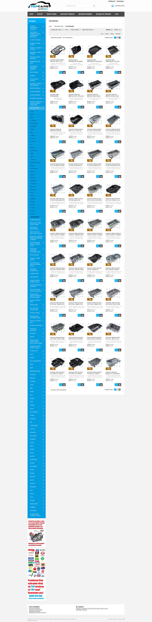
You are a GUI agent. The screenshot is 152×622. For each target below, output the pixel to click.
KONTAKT (40, 14)
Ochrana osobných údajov (35, 610)
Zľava (112, 34)
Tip (102, 34)
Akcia (106, 34)
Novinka (118, 34)
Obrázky (108, 29)
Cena (66, 29)
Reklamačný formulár (81, 610)
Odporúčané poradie (87, 29)
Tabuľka (116, 29)
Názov (60, 29)
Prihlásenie (111, 1)
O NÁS (116, 14)
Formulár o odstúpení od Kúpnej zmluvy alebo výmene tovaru (92, 608)
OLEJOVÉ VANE (58, 26)
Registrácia (120, 1)
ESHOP (31, 14)
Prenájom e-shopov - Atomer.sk (116, 619)
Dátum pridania (75, 29)
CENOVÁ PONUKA (52, 14)
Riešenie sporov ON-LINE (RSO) (37, 612)
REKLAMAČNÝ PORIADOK (103, 14)
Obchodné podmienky (34, 608)
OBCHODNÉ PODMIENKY (85, 14)
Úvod (50, 26)
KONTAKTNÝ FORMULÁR (67, 14)
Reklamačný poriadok (34, 611)
